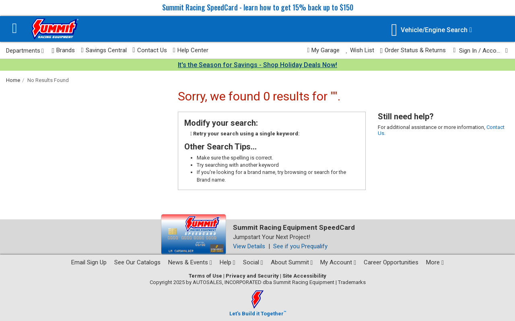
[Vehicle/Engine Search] (431, 30)
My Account (338, 262)
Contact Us (150, 50)
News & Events (190, 262)
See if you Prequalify (300, 246)
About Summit (292, 262)
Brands (63, 50)
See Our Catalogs (137, 262)
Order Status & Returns (413, 50)
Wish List (360, 50)
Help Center (190, 50)
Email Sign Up (89, 262)
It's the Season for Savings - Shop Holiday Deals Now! (257, 65)
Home (13, 80)
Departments (25, 50)
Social (253, 262)
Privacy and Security (252, 276)
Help (227, 262)
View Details (249, 246)
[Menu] (14, 29)
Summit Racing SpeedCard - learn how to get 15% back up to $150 (257, 7)
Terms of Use (205, 276)
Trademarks (352, 282)
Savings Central (103, 50)
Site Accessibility (304, 276)
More (435, 262)
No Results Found (48, 80)
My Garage (323, 50)
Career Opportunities (391, 262)
